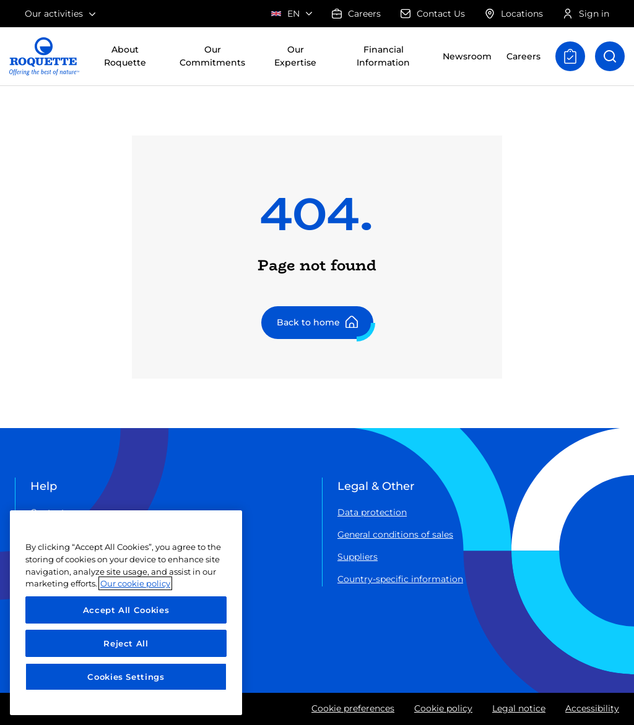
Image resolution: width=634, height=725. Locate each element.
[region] (126, 612)
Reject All (126, 643)
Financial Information (383, 56)
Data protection (372, 512)
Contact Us (433, 13)
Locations (514, 13)
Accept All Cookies (126, 610)
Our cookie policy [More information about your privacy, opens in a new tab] (135, 583)
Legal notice (518, 708)
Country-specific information (400, 579)
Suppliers (357, 556)
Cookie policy (443, 708)
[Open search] (610, 56)
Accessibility (592, 708)
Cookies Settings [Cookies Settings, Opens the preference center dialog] (126, 677)
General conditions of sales (395, 534)
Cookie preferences (352, 708)
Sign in (586, 14)
